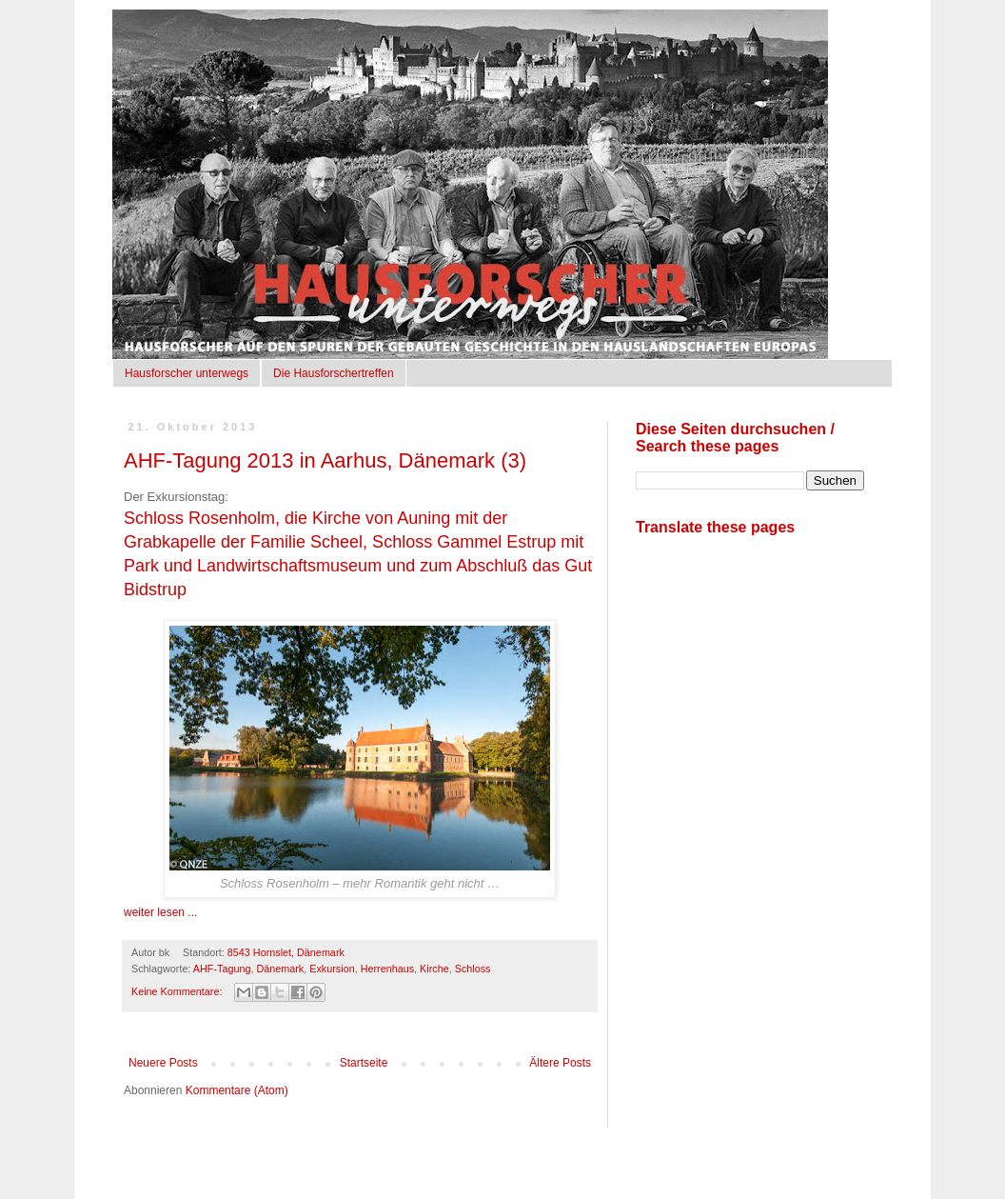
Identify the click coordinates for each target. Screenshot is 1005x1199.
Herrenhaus (387, 968)
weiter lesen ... (160, 912)
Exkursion (331, 968)
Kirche (434, 968)
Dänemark (280, 968)
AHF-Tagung (222, 968)
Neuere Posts (163, 1062)
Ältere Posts (560, 1062)
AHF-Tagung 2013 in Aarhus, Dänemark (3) (325, 460)
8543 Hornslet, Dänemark (286, 952)
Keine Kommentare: (178, 991)
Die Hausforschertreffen (333, 373)
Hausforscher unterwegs (186, 373)
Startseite (364, 1062)
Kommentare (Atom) (237, 1090)
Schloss (473, 968)
